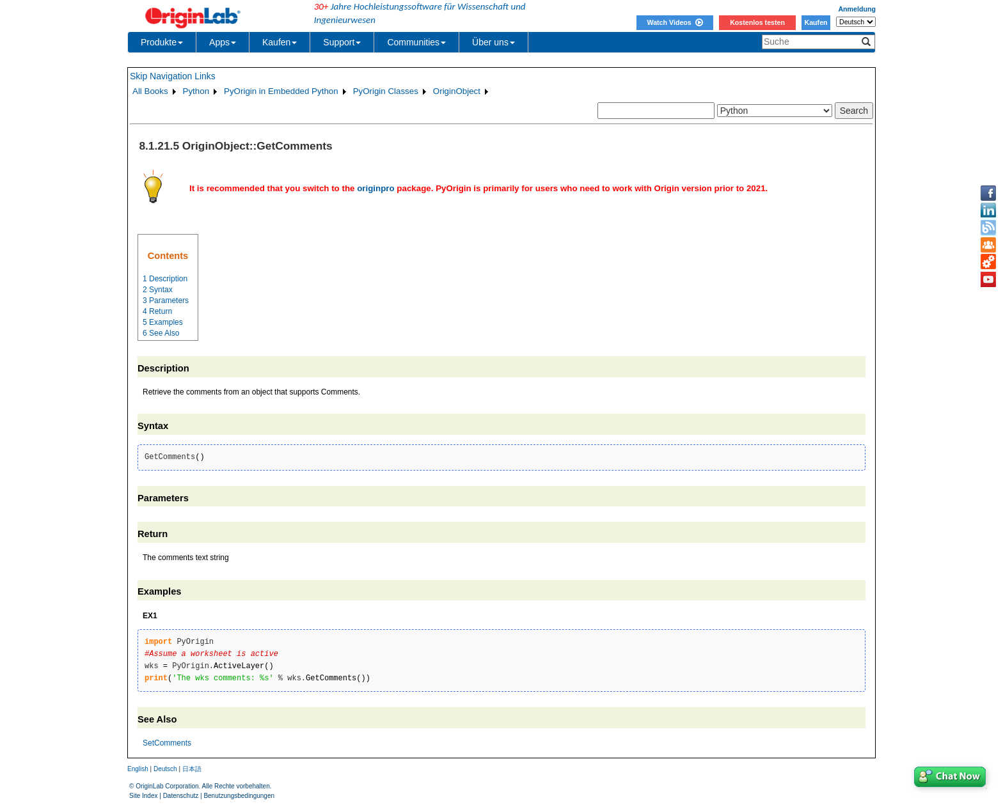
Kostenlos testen (757, 22)
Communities (416, 42)
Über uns (493, 42)
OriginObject (456, 91)
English (137, 768)
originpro (376, 188)
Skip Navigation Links (173, 76)
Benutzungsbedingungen (238, 795)
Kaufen (815, 22)
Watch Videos (674, 22)
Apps (222, 42)
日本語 (191, 768)
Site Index (143, 795)
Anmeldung (857, 9)
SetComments (167, 743)
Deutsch (165, 768)
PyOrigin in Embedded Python (281, 91)
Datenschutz (181, 795)
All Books (150, 91)
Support (342, 42)
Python (196, 91)
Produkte (162, 42)
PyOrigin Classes (385, 91)
